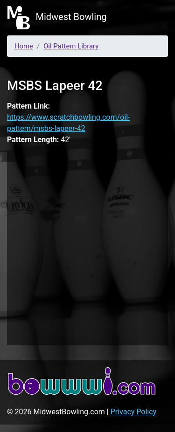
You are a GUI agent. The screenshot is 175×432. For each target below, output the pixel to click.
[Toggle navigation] (154, 17)
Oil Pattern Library (70, 46)
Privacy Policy (134, 411)
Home (23, 46)
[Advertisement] (87, 247)
